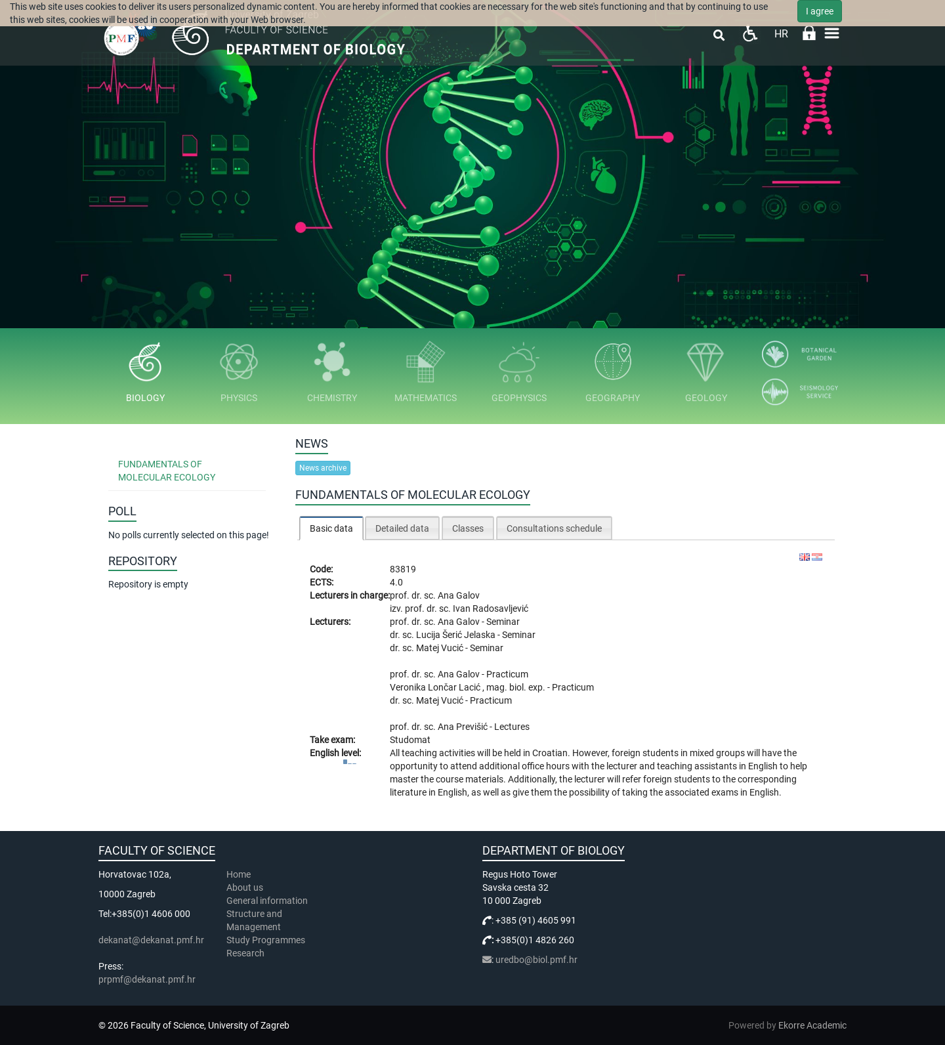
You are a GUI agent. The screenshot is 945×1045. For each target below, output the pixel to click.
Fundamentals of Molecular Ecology (166, 470)
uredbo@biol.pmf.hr (536, 959)
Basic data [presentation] (331, 528)
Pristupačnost (749, 33)
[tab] (331, 528)
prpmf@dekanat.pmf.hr (147, 979)
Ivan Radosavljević (490, 608)
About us (245, 887)
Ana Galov (459, 595)
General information (267, 900)
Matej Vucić (440, 648)
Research (246, 953)
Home (238, 874)
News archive (322, 468)
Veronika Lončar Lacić (436, 687)
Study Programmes (265, 940)
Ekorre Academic (812, 1025)
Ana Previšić (464, 726)
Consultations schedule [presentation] (554, 528)
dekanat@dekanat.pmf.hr (151, 940)
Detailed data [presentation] (402, 528)
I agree (819, 11)
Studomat (410, 740)
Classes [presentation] (468, 528)
